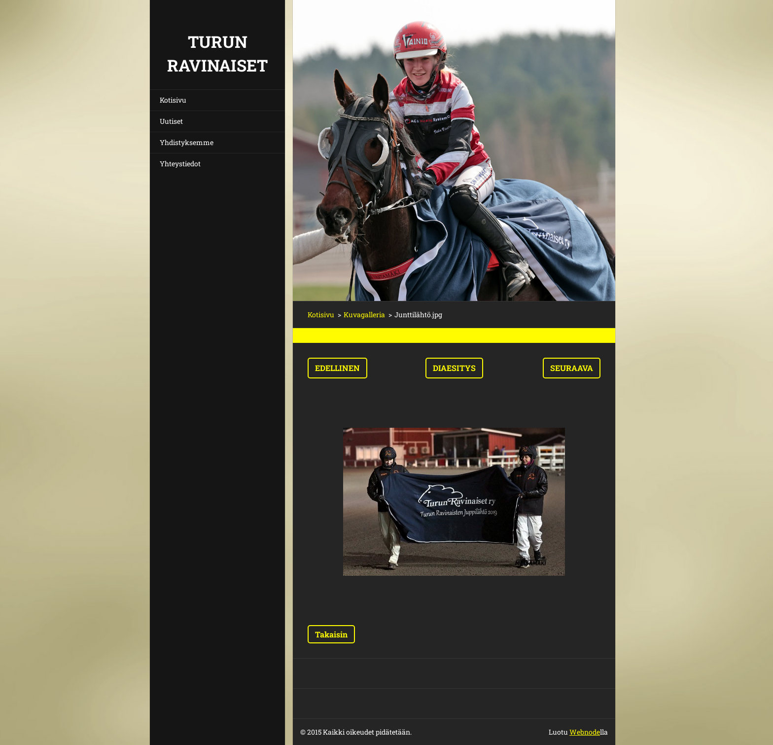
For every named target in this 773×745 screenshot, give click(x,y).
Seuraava (571, 368)
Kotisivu (173, 100)
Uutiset (171, 121)
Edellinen (337, 368)
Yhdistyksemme (186, 142)
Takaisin (331, 634)
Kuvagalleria (364, 314)
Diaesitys (454, 368)
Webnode (584, 732)
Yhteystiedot (180, 163)
